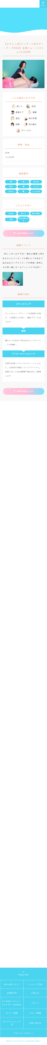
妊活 (34, 106)
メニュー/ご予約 (35, 984)
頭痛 (18, 124)
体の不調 (33, 118)
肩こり (20, 106)
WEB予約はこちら (25, 233)
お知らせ (35, 993)
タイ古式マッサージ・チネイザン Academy (12, 1003)
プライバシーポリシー (24, 1033)
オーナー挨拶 (12, 1013)
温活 (18, 118)
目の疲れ (33, 124)
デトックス (26, 130)
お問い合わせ (35, 1023)
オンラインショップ (12, 1021)
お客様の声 (12, 993)
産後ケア (20, 112)
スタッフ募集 (35, 1013)
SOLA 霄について (12, 984)
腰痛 (35, 112)
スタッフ (35, 1003)
